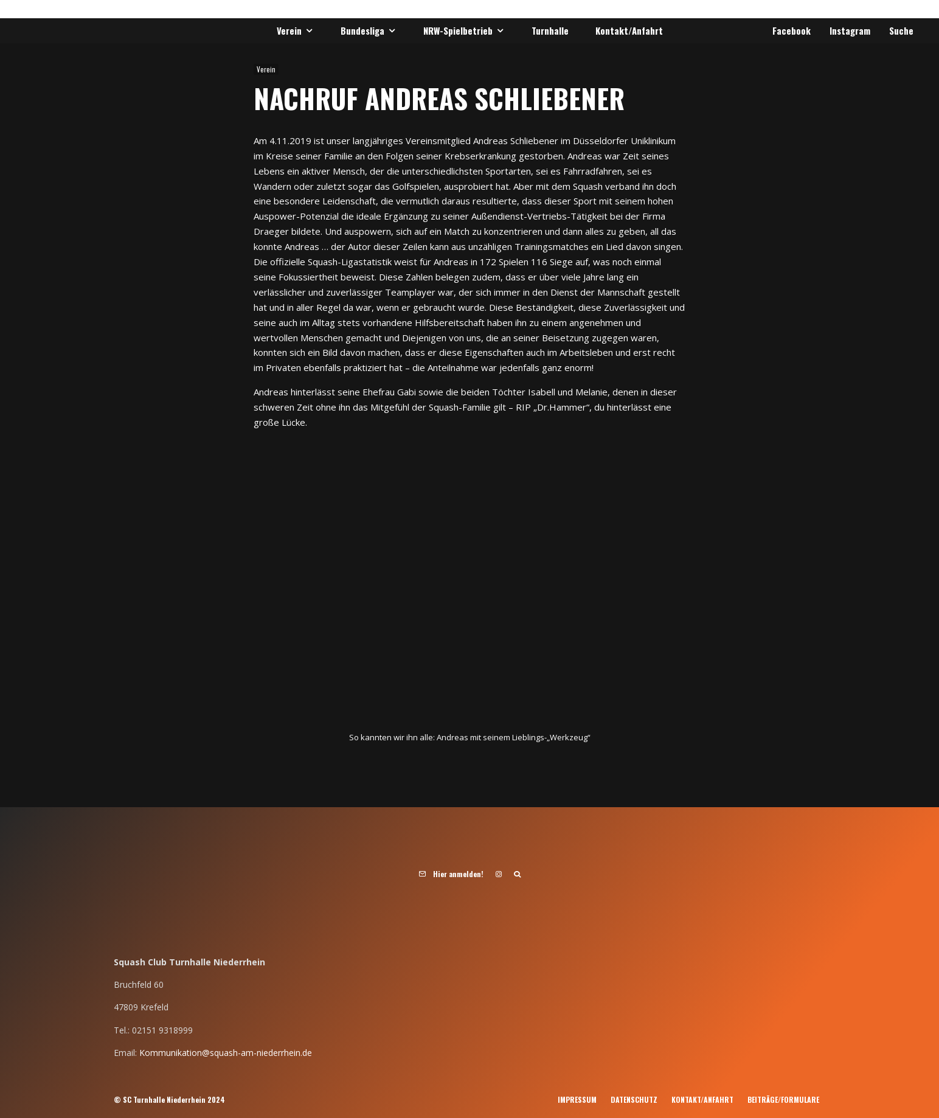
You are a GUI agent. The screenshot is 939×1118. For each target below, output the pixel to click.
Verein (289, 30)
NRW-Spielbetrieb (458, 30)
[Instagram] (848, 30)
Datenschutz (634, 1099)
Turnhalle (550, 30)
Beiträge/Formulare (783, 1099)
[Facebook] (789, 30)
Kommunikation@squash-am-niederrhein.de (225, 1052)
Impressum (577, 1099)
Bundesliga (362, 30)
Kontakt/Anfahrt (629, 30)
